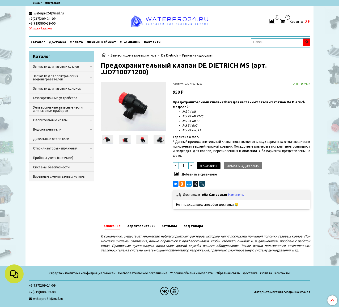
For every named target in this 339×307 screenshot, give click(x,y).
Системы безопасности (51, 167)
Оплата (76, 42)
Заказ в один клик (243, 166)
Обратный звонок (40, 28)
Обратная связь (228, 273)
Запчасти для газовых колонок (57, 88)
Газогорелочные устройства (55, 98)
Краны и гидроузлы (197, 55)
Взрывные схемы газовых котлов (59, 176)
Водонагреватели (47, 129)
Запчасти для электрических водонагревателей (55, 77)
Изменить (236, 195)
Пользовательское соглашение (142, 273)
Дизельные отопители (51, 139)
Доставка (57, 42)
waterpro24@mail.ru (48, 13)
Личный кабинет (101, 42)
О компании (130, 42)
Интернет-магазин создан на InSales (282, 292)
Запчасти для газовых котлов (133, 55)
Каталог (37, 42)
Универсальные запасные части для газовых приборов (58, 109)
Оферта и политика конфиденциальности (82, 273)
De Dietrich (169, 55)
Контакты (153, 42)
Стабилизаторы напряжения (55, 148)
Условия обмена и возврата (191, 273)
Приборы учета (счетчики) (53, 158)
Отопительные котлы (50, 120)
